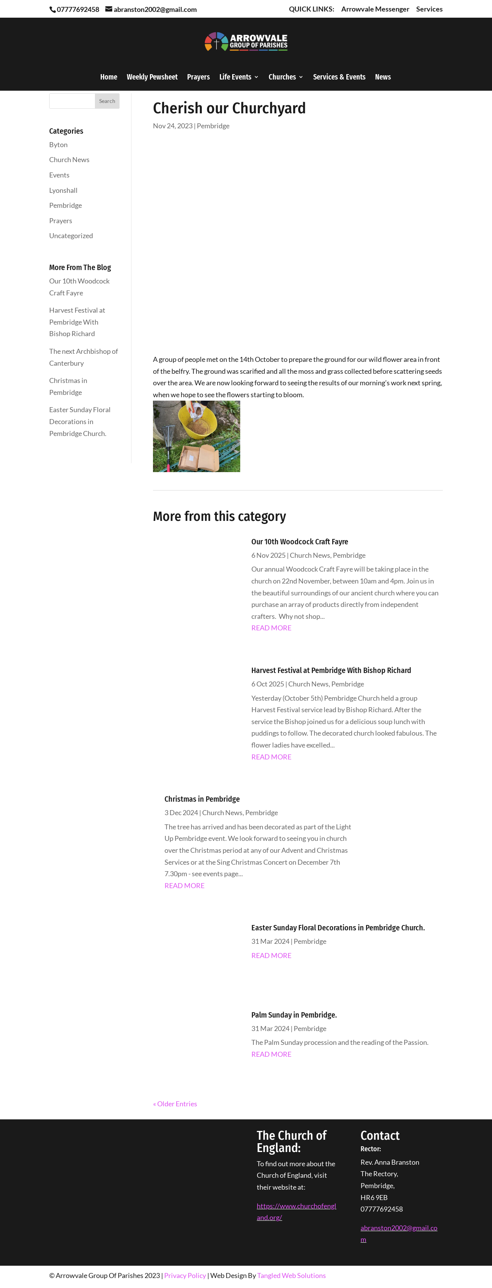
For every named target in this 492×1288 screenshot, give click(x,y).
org (274, 1217)
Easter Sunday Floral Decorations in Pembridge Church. (80, 421)
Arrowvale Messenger (375, 9)
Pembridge (65, 205)
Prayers (198, 77)
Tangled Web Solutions (291, 1275)
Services (429, 9)
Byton (58, 144)
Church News (69, 159)
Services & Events (339, 77)
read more (271, 627)
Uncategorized (71, 235)
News (383, 77)
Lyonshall (63, 190)
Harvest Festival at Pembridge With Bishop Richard (77, 322)
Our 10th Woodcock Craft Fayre (299, 541)
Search (107, 101)
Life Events (235, 77)
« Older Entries (175, 1103)
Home (108, 77)
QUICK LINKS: (311, 9)
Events (59, 175)
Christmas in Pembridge (202, 799)
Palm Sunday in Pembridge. (294, 1014)
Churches (282, 77)
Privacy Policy (185, 1275)
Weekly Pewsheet (152, 77)
